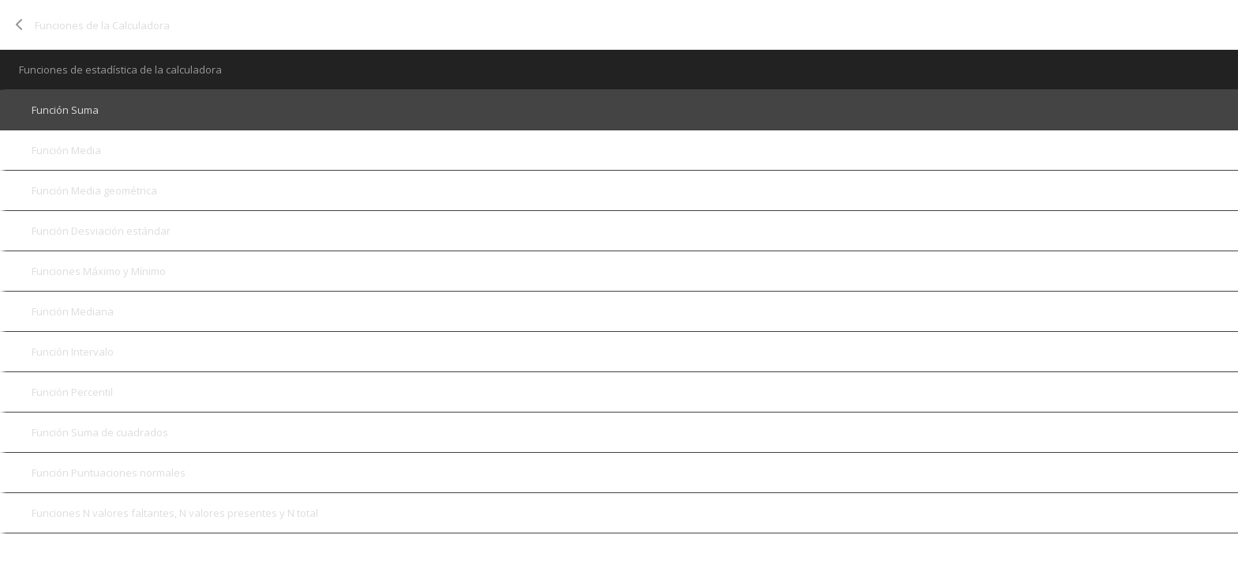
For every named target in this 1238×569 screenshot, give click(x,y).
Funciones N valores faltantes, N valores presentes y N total (175, 513)
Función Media (66, 150)
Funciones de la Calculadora (102, 25)
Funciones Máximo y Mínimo (99, 271)
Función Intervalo (73, 352)
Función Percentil (72, 392)
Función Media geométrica (94, 190)
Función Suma (65, 110)
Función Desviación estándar (101, 231)
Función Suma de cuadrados (100, 432)
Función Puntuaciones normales (109, 472)
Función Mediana (73, 311)
